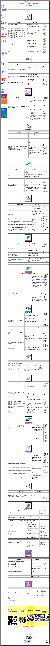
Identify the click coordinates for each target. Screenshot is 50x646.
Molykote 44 (45, 30)
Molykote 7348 (45, 36)
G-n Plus (43, 72)
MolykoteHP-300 (44, 39)
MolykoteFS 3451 (44, 49)
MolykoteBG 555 (44, 52)
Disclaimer (28, 628)
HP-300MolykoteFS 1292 (44, 46)
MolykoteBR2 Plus (44, 24)
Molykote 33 (45, 26)
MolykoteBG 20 (44, 29)
